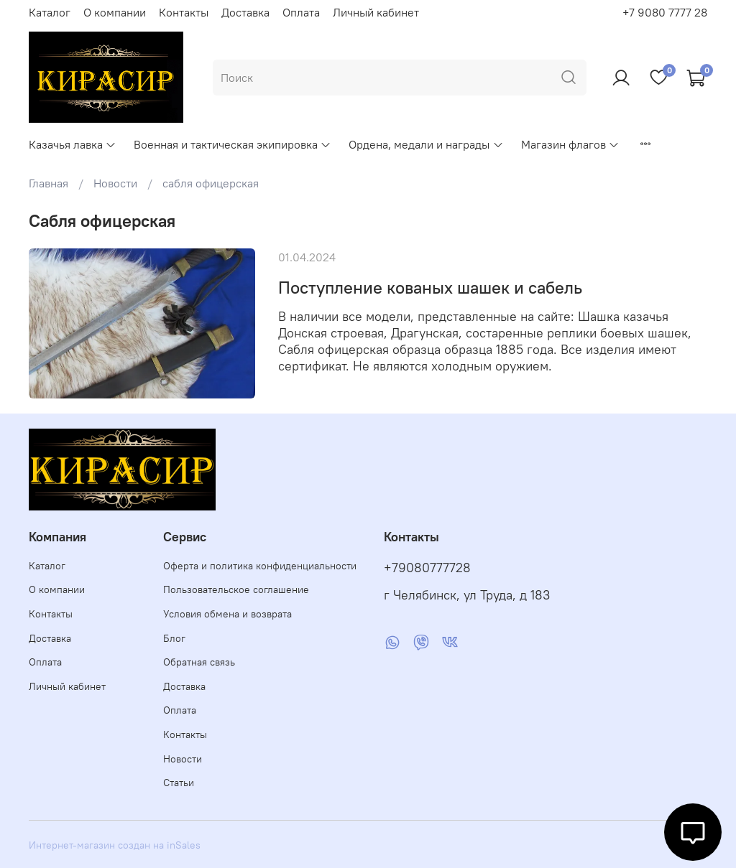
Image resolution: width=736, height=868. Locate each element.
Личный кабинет (376, 12)
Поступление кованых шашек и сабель (430, 287)
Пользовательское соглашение (236, 589)
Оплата (301, 12)
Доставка (245, 12)
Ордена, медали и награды (426, 144)
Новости (115, 183)
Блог (174, 638)
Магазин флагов (570, 144)
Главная (48, 183)
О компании (114, 12)
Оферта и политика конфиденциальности (259, 565)
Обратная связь (199, 661)
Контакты (183, 12)
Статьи (178, 782)
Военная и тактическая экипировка (232, 144)
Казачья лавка (72, 144)
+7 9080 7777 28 (664, 12)
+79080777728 (427, 568)
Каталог (49, 12)
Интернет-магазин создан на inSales (115, 845)
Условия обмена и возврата (227, 613)
